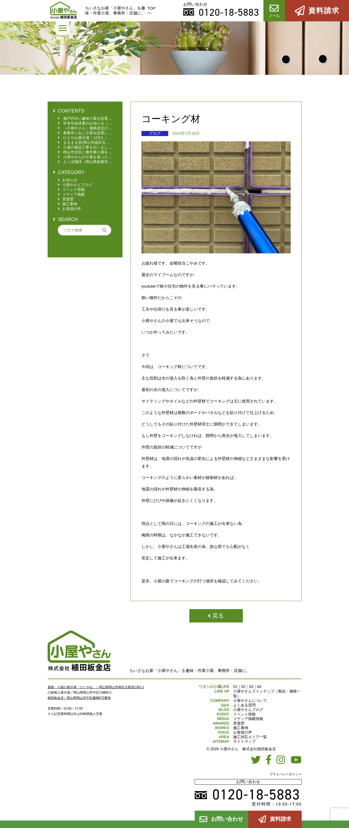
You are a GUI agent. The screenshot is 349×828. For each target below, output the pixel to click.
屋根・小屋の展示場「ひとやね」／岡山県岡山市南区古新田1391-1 (96, 687)
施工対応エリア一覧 (250, 737)
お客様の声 (242, 732)
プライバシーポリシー (286, 774)
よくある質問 (244, 705)
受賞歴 (238, 723)
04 (259, 686)
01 (235, 686)
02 (243, 686)
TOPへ (151, 10)
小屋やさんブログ (248, 709)
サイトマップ (244, 741)
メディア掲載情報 (248, 719)
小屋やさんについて (250, 700)
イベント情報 (244, 714)
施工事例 (240, 728)
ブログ (155, 133)
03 (251, 686)
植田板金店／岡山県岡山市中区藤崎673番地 (79, 698)
